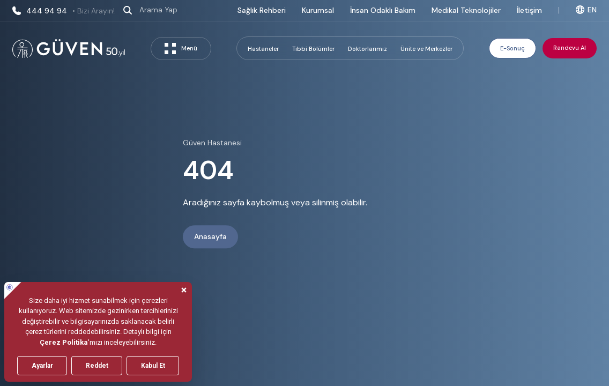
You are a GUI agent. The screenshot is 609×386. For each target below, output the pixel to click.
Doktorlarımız (367, 49)
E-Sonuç (512, 48)
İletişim (529, 10)
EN (586, 9)
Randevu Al (569, 47)
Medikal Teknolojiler (466, 10)
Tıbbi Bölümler (313, 49)
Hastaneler (263, 49)
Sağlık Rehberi (261, 10)
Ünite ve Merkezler (426, 49)
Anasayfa (210, 237)
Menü (181, 48)
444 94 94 (63, 11)
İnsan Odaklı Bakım (382, 10)
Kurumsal (318, 10)
